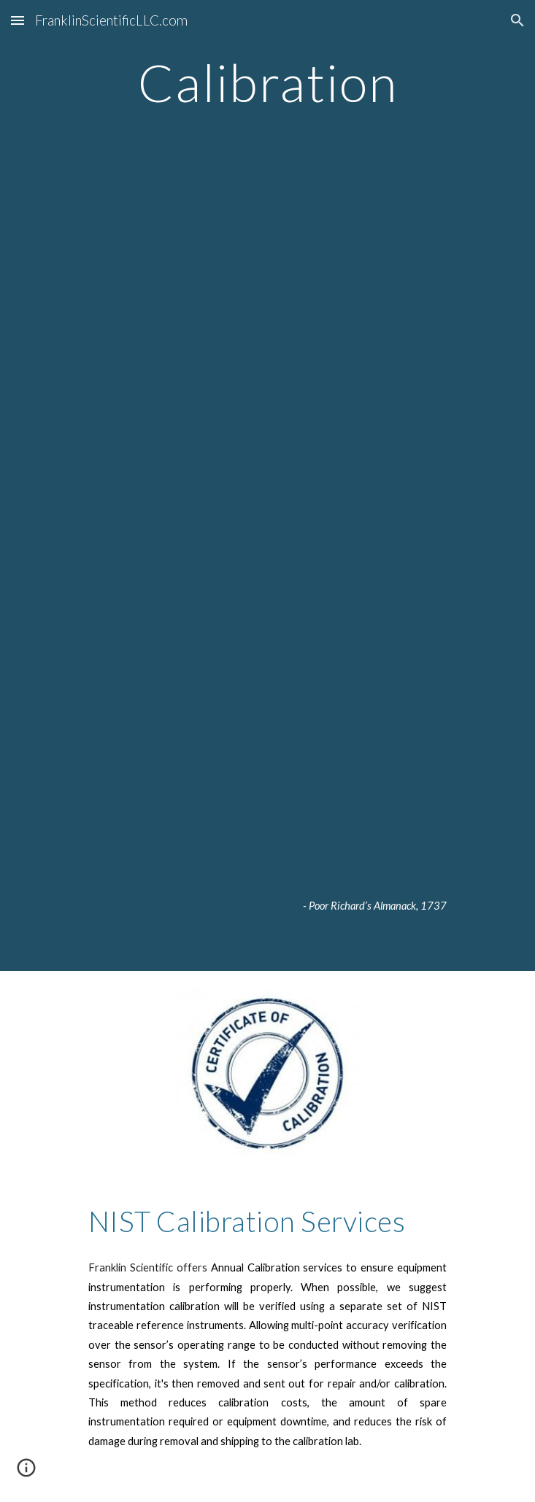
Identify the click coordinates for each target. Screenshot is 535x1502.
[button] (17, 20)
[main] (267, 83)
